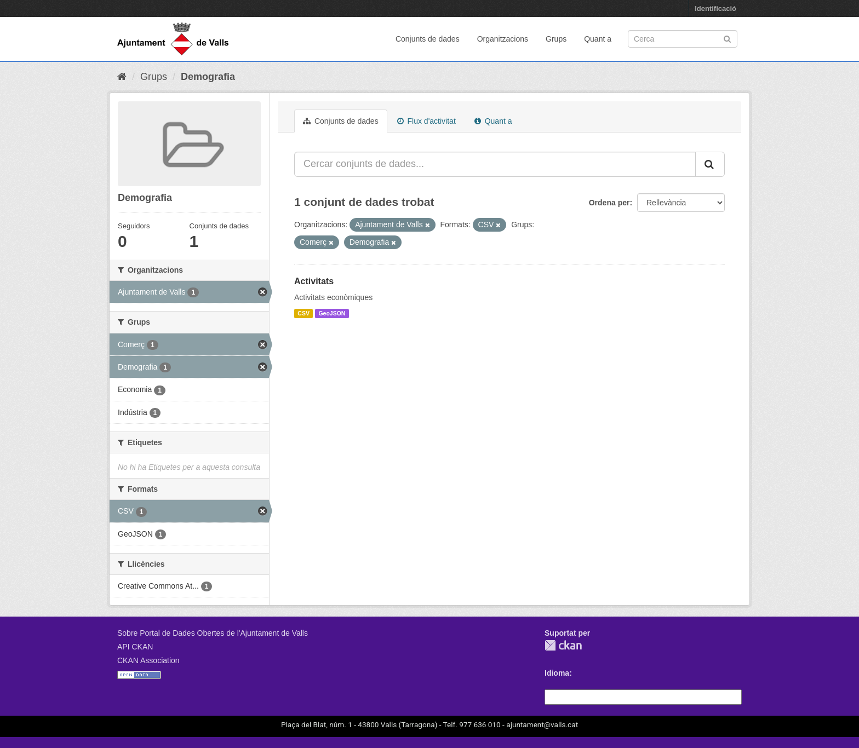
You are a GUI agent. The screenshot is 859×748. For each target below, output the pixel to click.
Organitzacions (502, 38)
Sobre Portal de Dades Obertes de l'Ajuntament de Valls (212, 633)
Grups (556, 38)
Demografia (208, 76)
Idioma (557, 673)
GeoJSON (331, 313)
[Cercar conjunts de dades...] (495, 164)
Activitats (314, 281)
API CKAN (135, 646)
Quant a (597, 38)
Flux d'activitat (426, 121)
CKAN (563, 645)
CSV (303, 313)
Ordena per (609, 202)
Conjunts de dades (428, 38)
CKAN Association (148, 660)
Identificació (715, 8)
